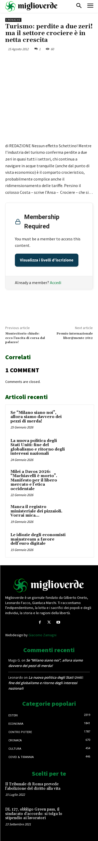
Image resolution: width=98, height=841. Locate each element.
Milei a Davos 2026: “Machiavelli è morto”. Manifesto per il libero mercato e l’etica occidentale (33, 480)
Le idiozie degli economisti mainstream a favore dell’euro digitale (38, 539)
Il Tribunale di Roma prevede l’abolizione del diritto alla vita (32, 786)
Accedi (55, 282)
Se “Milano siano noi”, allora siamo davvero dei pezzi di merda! (36, 417)
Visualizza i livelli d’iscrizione (46, 260)
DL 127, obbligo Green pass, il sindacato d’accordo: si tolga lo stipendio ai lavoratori (33, 813)
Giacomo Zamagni (42, 635)
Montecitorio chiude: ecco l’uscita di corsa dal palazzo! (25, 338)
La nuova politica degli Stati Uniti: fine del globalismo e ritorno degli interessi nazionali (37, 447)
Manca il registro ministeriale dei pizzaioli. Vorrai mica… (36, 511)
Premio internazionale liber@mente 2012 (74, 336)
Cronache (13, 20)
